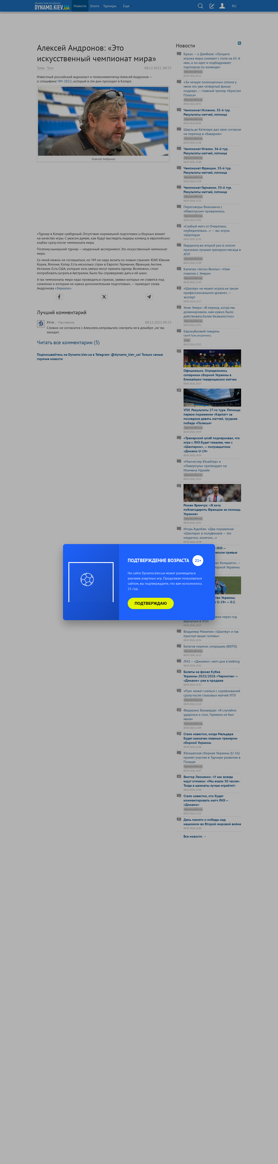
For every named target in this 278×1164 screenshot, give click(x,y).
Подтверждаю (151, 603)
